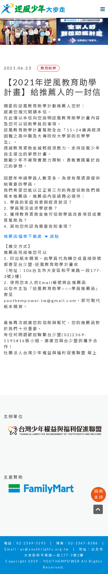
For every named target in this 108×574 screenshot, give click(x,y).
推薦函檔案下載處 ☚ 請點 (32, 236)
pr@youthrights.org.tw (44, 549)
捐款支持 (99, 494)
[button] (8, 31)
